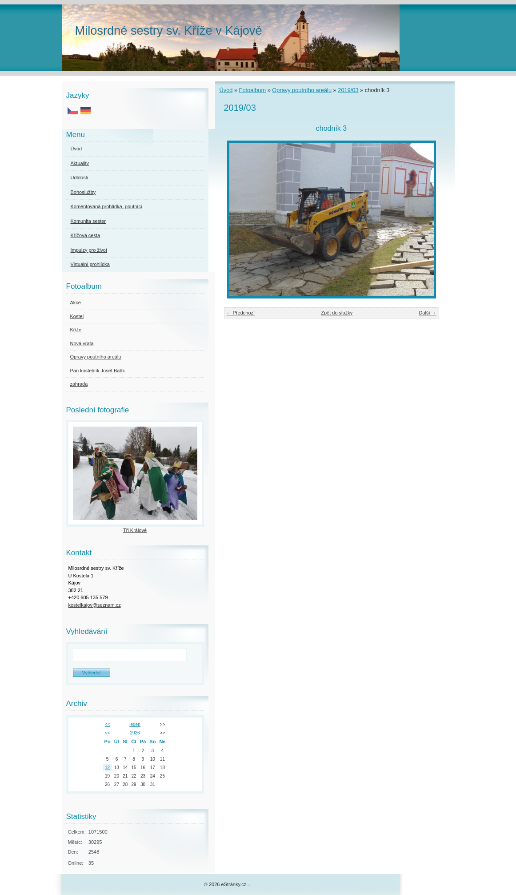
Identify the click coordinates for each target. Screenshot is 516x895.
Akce (75, 302)
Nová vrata (82, 343)
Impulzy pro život (89, 250)
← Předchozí (241, 312)
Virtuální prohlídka (90, 264)
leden (134, 724)
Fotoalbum (252, 90)
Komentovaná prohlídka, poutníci (106, 206)
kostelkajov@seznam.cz (94, 605)
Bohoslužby (83, 192)
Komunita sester (88, 221)
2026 (135, 732)
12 (107, 767)
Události (79, 177)
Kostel (77, 316)
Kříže (76, 329)
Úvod (226, 90)
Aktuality (80, 163)
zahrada (79, 384)
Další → (427, 312)
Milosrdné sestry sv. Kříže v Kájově (168, 30)
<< (107, 724)
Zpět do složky (336, 312)
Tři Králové (135, 530)
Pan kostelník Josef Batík (97, 370)
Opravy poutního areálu (302, 90)
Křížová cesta (85, 235)
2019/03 (348, 90)
